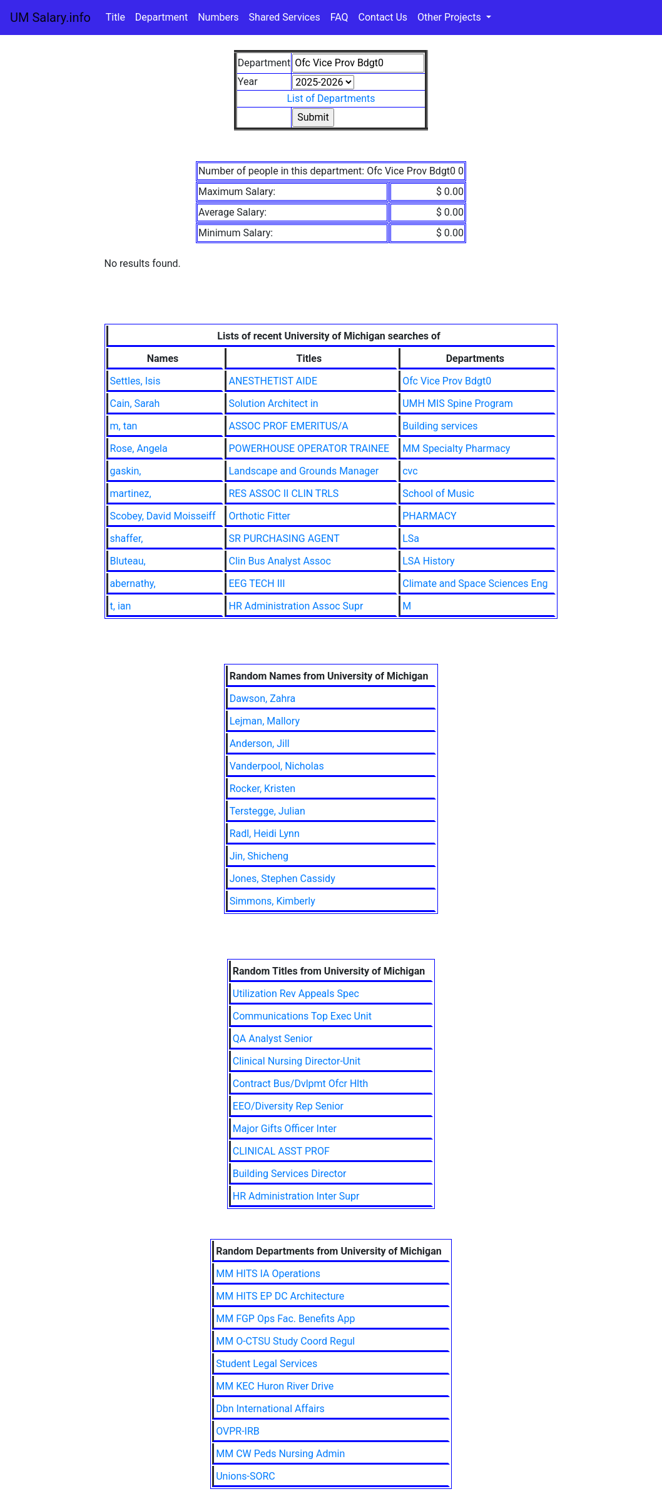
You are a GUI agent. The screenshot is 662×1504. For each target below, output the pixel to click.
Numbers (218, 17)
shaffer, (126, 538)
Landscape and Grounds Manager (303, 471)
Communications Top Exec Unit (302, 1016)
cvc (409, 471)
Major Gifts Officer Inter (285, 1129)
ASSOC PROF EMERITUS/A (288, 426)
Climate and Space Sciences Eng (474, 583)
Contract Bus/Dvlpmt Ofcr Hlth (301, 1084)
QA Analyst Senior (273, 1039)
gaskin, (125, 471)
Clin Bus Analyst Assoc (279, 561)
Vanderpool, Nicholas (277, 766)
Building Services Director (290, 1174)
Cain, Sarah (135, 403)
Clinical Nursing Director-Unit (296, 1061)
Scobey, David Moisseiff (163, 516)
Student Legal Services (266, 1364)
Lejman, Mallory (265, 721)
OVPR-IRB (238, 1431)
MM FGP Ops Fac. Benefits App (285, 1319)
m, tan (124, 426)
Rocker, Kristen (263, 789)
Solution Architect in (273, 403)
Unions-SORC (245, 1476)
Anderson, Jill (260, 743)
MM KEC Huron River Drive (275, 1386)
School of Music (438, 493)
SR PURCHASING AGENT (283, 538)
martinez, (130, 493)
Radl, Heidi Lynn (265, 834)
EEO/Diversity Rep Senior (288, 1106)
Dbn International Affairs (270, 1409)
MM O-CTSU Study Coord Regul (285, 1341)
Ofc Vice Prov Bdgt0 (446, 381)
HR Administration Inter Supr (296, 1196)
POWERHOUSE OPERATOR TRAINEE (308, 448)
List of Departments (331, 98)
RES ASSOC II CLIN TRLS (283, 493)
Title (115, 17)
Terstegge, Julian (267, 811)
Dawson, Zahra (262, 698)
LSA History (428, 561)
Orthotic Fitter (259, 516)
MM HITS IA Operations (268, 1274)
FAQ (339, 17)
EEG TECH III (256, 583)
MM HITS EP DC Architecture (280, 1296)
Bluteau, (128, 561)
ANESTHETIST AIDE (272, 381)
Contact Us (383, 17)
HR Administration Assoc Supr (295, 606)
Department (161, 17)
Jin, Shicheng (259, 856)
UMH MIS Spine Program (457, 403)
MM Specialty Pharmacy (456, 448)
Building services (439, 426)
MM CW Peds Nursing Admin (280, 1454)
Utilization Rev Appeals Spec (296, 994)
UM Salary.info (50, 17)
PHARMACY (429, 516)
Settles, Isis (135, 381)
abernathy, (133, 583)
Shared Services (284, 17)
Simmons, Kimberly (272, 901)
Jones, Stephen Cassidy (282, 879)
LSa (410, 538)
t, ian (120, 606)
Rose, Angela (139, 448)
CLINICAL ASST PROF (281, 1151)
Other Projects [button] (450, 17)
